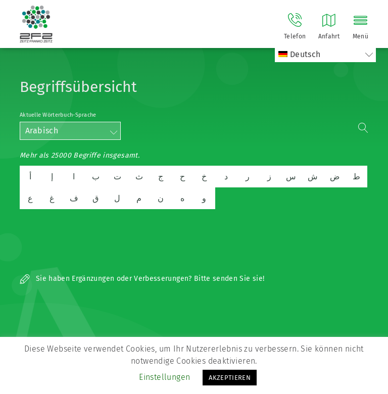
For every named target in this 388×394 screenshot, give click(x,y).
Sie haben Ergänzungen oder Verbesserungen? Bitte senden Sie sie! (142, 278)
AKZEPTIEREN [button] (230, 377)
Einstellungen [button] (164, 377)
